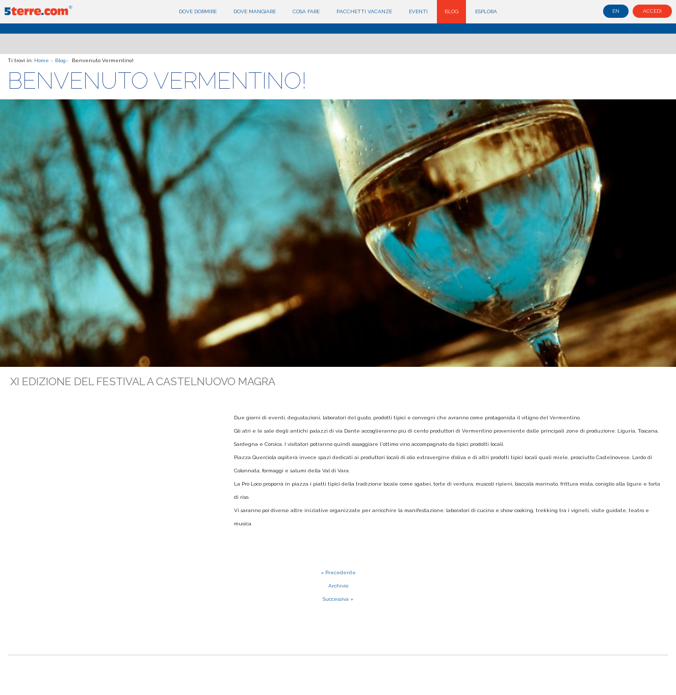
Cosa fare (306, 11)
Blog (451, 11)
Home (41, 60)
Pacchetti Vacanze (364, 11)
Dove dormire (198, 11)
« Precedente (338, 572)
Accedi (652, 11)
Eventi (418, 11)
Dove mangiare (254, 11)
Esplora (486, 11)
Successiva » (338, 599)
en (615, 11)
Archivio (338, 586)
